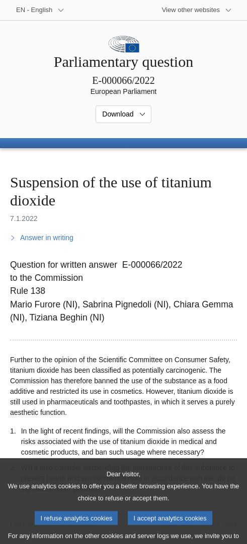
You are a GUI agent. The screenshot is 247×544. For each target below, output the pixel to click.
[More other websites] (197, 10)
